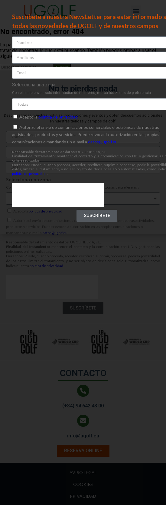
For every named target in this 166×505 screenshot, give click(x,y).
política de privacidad (58, 116)
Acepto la (48, 116)
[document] (83, 252)
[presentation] (58, 195)
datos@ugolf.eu (103, 141)
